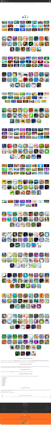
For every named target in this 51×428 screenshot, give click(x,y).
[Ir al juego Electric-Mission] (17, 265)
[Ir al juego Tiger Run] (46, 61)
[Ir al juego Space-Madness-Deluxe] (15, 275)
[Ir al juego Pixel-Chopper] (4, 115)
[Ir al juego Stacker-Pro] (25, 213)
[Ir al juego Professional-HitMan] (36, 260)
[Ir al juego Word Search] (40, 58)
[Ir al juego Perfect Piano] (46, 65)
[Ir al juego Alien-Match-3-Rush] (17, 285)
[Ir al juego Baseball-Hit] (39, 285)
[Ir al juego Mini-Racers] (36, 181)
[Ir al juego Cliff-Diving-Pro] (15, 43)
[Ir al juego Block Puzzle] (13, 101)
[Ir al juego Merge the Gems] (46, 137)
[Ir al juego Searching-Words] (33, 326)
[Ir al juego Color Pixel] (4, 172)
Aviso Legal (21, 417)
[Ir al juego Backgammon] (47, 336)
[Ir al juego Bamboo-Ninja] (17, 353)
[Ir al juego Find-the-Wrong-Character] (25, 239)
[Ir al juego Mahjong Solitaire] (16, 58)
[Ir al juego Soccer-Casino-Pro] (31, 275)
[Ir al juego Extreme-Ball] (12, 347)
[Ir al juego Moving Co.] (34, 58)
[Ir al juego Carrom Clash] (40, 61)
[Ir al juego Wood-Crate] (23, 156)
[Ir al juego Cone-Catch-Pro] (36, 43)
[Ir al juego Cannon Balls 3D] (28, 97)
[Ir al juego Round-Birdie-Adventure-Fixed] (4, 254)
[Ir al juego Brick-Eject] (9, 187)
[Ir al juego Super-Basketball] (9, 280)
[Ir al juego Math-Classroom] (23, 285)
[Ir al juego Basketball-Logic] (28, 192)
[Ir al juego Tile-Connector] (28, 306)
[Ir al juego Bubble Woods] (4, 129)
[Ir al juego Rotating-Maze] (36, 234)
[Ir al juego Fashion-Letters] (4, 260)
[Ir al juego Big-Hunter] (17, 49)
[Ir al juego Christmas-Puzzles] (25, 43)
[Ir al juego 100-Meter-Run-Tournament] (31, 110)
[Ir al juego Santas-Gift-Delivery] (15, 280)
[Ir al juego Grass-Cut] (28, 49)
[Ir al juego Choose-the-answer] (41, 38)
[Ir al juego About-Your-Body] (4, 151)
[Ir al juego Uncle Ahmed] (4, 61)
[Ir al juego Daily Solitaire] (22, 61)
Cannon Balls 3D (4, 377)
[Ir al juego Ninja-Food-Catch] (36, 38)
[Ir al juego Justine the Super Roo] (4, 165)
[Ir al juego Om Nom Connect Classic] (28, 165)
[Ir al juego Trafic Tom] (40, 133)
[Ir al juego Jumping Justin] (40, 65)
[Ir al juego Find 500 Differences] (22, 25)
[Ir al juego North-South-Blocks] (9, 43)
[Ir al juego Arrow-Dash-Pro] (9, 275)
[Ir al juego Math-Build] (41, 151)
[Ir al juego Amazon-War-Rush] (41, 341)
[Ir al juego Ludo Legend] (16, 129)
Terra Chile (3, 406)
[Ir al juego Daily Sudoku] (40, 97)
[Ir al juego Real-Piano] (41, 280)
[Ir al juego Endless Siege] (34, 22)
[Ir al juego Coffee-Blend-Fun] (25, 115)
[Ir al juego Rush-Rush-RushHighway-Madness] (47, 115)
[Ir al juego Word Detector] (10, 201)
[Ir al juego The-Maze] (17, 192)
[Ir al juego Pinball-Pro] (33, 120)
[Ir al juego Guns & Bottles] (46, 172)
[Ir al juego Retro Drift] (10, 137)
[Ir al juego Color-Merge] (15, 181)
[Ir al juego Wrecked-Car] (15, 239)
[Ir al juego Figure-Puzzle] (15, 38)
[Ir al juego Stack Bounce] (28, 58)
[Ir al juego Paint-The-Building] (4, 181)
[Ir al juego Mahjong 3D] (22, 58)
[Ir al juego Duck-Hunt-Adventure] (20, 187)
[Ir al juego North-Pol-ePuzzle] (20, 74)
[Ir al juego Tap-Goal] (39, 265)
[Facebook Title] (23, 17)
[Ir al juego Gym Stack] (28, 93)
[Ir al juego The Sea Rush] (10, 97)
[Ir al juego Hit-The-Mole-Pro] (47, 280)
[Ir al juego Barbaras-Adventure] (31, 187)
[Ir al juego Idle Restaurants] (46, 133)
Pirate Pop (3, 384)
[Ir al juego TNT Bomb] (16, 97)
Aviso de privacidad (25, 417)
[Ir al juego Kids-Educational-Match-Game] (9, 260)
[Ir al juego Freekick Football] (46, 201)
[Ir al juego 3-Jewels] (25, 341)
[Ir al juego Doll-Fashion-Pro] (20, 239)
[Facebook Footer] (23, 422)
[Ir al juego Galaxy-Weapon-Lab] (28, 353)
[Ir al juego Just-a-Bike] (28, 156)
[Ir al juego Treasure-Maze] (15, 151)
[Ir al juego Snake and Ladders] (46, 22)
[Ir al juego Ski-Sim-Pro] (31, 341)
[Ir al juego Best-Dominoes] (47, 151)
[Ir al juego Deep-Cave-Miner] (23, 49)
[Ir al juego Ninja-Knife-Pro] (20, 275)
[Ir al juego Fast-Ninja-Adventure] (47, 79)
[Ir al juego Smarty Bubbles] (4, 93)
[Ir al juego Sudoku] (40, 137)
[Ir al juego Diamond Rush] (16, 22)
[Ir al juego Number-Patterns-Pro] (4, 187)
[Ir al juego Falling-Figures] (33, 285)
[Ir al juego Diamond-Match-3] (36, 280)
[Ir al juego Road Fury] (19, 101)
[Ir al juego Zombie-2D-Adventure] (12, 306)
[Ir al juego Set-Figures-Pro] (23, 265)
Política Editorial (29, 417)
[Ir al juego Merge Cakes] (34, 201)
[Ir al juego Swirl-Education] (17, 306)
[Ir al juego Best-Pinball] (9, 74)
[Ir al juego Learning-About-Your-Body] (47, 321)
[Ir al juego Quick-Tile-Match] (15, 187)
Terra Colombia (25, 406)
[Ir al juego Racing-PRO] (25, 74)
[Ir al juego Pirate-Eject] (9, 321)
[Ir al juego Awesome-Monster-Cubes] (41, 110)
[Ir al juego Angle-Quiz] (31, 254)
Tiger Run (3, 385)
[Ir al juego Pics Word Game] (22, 137)
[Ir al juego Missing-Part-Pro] (20, 115)
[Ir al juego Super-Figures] (39, 224)
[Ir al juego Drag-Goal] (15, 260)
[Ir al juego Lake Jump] (34, 25)
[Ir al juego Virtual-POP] (12, 156)
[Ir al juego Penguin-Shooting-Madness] (31, 181)
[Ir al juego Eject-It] (33, 306)
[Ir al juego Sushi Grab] (34, 61)
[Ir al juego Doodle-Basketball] (47, 239)
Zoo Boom (3, 383)
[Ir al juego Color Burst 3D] (46, 165)
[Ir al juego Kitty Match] (16, 165)
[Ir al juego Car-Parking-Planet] (20, 254)
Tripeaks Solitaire (4, 378)
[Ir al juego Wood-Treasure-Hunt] (33, 224)
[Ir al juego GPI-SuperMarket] (20, 181)
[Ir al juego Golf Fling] (10, 172)
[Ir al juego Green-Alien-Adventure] (4, 295)
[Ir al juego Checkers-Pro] (36, 151)
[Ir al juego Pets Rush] (22, 93)
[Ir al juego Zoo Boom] (34, 65)
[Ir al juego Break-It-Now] (9, 234)
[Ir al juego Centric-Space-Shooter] (25, 219)
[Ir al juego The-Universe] (20, 219)
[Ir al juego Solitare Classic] (46, 58)
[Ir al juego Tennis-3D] (15, 74)
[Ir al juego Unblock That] (4, 137)
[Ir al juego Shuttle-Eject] (39, 156)
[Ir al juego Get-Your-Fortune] (31, 79)
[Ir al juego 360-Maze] (12, 285)
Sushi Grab (3, 382)
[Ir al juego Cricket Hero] (10, 93)
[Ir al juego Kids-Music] (4, 219)
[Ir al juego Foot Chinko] (28, 169)
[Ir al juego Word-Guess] (41, 260)
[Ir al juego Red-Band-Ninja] (28, 326)
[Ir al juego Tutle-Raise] (20, 295)
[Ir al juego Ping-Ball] (41, 187)
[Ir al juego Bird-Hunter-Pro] (31, 219)
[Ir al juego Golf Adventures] (4, 169)
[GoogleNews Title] (28, 17)
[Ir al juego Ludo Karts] (28, 129)
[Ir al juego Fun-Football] (31, 234)
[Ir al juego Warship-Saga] (36, 79)
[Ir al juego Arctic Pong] (40, 201)
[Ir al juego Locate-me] (20, 43)
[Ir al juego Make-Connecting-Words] (15, 234)
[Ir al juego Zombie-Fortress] (47, 181)
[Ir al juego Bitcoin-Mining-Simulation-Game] (41, 219)
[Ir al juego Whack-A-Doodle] (31, 239)
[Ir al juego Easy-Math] (23, 224)
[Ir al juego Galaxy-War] (47, 187)
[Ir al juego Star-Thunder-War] (36, 239)
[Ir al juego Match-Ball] (15, 254)
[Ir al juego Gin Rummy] (10, 58)
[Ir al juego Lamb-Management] (25, 110)
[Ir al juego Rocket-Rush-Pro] (25, 234)
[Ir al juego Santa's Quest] (22, 65)
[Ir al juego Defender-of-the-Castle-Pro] (39, 120)
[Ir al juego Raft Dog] (40, 25)
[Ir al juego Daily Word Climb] (10, 133)
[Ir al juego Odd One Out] (28, 29)
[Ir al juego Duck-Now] (41, 213)
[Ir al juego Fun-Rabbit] (4, 110)
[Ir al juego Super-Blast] (4, 280)
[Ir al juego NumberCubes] (23, 347)
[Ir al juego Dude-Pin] (41, 239)
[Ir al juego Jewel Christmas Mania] (10, 129)
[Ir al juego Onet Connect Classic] (16, 65)
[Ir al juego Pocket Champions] (40, 169)
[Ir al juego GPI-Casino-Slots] (41, 115)
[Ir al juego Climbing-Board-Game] (23, 192)
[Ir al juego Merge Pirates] (40, 22)
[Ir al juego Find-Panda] (36, 187)
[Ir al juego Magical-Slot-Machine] (4, 43)
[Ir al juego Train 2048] (34, 169)
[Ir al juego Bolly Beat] (10, 25)
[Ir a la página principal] (4, 1)
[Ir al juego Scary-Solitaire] (31, 74)
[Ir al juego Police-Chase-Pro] (47, 38)
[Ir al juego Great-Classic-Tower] (20, 336)
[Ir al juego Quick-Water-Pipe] (4, 213)
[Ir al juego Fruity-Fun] (12, 192)
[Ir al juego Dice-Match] (4, 341)
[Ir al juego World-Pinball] (12, 224)
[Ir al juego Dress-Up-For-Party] (36, 275)
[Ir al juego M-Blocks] (41, 79)
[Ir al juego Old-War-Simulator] (12, 265)
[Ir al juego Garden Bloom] (4, 22)
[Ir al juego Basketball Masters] (16, 201)
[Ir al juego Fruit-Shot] (41, 43)
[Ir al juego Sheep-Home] (9, 295)
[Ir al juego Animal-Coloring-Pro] (36, 336)
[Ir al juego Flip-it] (17, 326)
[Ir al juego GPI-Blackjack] (9, 38)
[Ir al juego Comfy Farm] (34, 93)
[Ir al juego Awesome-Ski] (4, 234)
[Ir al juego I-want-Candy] (25, 181)
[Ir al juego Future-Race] (39, 49)
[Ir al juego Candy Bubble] (46, 93)
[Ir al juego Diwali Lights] (28, 172)
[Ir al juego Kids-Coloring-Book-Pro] (47, 213)
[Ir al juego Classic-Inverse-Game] (31, 43)
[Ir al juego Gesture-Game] (20, 213)
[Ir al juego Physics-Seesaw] (31, 260)
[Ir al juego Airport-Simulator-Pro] (4, 38)
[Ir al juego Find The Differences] (46, 169)
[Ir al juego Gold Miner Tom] (10, 65)
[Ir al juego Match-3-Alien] (4, 79)
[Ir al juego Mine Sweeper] (10, 169)
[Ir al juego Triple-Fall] (33, 265)
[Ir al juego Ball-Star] (20, 38)
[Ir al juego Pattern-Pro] (25, 321)
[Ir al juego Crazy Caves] (16, 61)
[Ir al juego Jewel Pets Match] (28, 25)
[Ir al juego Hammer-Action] (15, 219)
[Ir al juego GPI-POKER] (4, 239)
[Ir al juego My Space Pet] (22, 169)
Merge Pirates (4, 380)
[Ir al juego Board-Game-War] (15, 110)
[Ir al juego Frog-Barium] (23, 353)
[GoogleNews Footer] (28, 422)
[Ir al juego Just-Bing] (47, 110)
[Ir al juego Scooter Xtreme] (34, 172)
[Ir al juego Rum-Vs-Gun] (31, 213)
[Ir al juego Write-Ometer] (47, 260)
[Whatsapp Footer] (25, 422)
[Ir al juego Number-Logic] (17, 156)
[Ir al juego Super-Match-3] (39, 326)
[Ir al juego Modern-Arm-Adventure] (36, 110)
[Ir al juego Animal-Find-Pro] (47, 43)
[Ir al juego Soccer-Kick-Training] (4, 336)
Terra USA (3, 408)
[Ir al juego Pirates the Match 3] (43, 101)
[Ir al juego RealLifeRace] (25, 295)
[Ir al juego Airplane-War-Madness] (31, 151)
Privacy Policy (17, 396)
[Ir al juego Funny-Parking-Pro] (12, 326)
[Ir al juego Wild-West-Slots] (20, 234)
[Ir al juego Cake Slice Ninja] (22, 29)
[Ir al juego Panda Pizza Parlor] (31, 101)
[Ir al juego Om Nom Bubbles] (34, 137)
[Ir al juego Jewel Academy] (34, 129)
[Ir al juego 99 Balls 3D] (22, 22)
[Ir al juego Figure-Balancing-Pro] (9, 213)
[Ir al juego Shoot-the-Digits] (20, 341)
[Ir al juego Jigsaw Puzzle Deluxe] (46, 29)
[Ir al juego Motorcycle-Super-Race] (20, 151)
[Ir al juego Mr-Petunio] (39, 347)
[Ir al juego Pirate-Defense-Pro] (15, 213)
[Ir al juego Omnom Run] (4, 25)
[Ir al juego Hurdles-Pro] (33, 192)
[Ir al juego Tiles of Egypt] (37, 101)
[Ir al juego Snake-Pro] (25, 336)
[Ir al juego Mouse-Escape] (47, 341)
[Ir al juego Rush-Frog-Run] (15, 295)
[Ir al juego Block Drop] (34, 97)
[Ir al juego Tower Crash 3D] (10, 22)
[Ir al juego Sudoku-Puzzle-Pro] (28, 224)
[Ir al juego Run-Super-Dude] (4, 74)
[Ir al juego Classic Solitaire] (4, 97)
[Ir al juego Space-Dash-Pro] (9, 219)
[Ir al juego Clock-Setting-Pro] (47, 234)
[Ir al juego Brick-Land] (23, 326)
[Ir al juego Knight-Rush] (41, 74)
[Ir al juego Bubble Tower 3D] (40, 129)
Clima (25, 408)
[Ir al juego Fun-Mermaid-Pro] (47, 254)
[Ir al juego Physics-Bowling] (15, 115)
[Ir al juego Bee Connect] (4, 29)
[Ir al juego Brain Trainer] (16, 172)
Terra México (47, 406)
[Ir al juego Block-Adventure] (36, 295)
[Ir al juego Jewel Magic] (4, 65)
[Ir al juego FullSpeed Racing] (4, 58)
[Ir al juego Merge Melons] (16, 93)
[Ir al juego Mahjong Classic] (22, 165)
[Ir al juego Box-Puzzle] (15, 341)
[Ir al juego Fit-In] (36, 254)
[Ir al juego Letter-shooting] (23, 306)
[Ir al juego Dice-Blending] (25, 38)
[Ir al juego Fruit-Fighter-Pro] (41, 234)
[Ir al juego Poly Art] (46, 97)
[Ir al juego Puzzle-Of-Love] (39, 306)
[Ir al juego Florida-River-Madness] (9, 181)
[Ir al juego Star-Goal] (4, 275)
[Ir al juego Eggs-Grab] (28, 120)
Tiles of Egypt (4, 381)
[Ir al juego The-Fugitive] (12, 120)
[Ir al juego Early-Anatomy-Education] (47, 74)
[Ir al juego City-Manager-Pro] (25, 260)
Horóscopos (47, 408)
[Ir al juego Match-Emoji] (9, 254)
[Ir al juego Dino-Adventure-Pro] (9, 239)
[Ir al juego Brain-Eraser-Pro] (33, 353)
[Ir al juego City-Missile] (39, 192)
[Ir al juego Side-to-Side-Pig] (25, 187)
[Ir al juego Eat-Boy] (9, 341)
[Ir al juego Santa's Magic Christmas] (46, 129)
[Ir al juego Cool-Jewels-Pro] (36, 219)
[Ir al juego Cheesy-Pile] (20, 79)
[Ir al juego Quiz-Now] (31, 295)
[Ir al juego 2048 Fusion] (4, 133)
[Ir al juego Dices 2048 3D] (16, 169)
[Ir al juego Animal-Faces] (9, 336)
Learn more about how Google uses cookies (43, 396)
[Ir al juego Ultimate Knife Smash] (34, 133)
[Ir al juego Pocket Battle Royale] (16, 29)
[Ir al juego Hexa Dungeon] (40, 29)
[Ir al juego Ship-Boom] (25, 280)
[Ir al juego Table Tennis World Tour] (46, 25)
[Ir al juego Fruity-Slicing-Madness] (25, 151)
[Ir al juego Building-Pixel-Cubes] (25, 254)
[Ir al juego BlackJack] (47, 219)
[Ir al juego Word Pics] (22, 129)
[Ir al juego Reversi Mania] (10, 165)
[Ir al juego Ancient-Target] (17, 347)
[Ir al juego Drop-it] (31, 280)
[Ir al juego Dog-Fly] (20, 260)
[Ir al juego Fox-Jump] (33, 49)
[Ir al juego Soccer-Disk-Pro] (15, 336)
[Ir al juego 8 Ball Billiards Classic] (22, 172)
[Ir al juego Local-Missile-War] (9, 110)
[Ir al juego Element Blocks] (28, 65)
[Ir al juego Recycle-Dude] (20, 280)
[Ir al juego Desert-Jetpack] (28, 347)
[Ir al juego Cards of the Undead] (40, 93)
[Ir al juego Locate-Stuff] (36, 74)
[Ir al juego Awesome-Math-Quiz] (41, 321)
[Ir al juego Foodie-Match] (15, 321)
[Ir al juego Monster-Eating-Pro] (17, 224)
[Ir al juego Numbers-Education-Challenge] (9, 79)
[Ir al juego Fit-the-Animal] (31, 38)
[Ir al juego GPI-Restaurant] (17, 120)
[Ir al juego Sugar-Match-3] (41, 254)
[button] (50, 1)
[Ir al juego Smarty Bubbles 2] (22, 201)
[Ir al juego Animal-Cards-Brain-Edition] (20, 110)
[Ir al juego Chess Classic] (28, 137)
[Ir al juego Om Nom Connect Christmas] (22, 133)
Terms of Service (13, 396)
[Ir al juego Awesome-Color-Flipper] (33, 347)
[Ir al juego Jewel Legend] (34, 29)
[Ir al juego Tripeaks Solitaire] (7, 101)
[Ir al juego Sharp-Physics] (36, 213)
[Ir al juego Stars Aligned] (28, 201)
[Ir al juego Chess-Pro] (23, 120)
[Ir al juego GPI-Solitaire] (25, 79)
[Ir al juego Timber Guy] (34, 165)
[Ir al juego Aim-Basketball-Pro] (41, 275)
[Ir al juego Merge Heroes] (22, 97)
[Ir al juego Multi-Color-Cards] (47, 275)
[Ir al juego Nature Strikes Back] (4, 201)
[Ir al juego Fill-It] (31, 321)
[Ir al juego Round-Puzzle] (15, 79)
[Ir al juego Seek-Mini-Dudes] (9, 151)
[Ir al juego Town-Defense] (20, 321)
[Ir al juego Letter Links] (16, 25)
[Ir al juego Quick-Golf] (28, 285)
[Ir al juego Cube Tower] (28, 61)
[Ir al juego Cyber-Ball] (36, 341)
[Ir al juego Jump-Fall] (31, 336)
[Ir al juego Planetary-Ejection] (12, 49)
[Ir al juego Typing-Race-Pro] (41, 181)
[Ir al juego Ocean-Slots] (36, 321)
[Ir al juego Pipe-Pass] (31, 115)
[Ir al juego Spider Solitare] (10, 61)
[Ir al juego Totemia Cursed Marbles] (25, 101)
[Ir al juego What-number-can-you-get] (47, 295)
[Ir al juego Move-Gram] (4, 321)
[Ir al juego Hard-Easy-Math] (41, 336)
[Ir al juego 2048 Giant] (16, 137)
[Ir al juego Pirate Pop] (10, 29)
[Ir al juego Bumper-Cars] (33, 156)
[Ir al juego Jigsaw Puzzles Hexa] (28, 133)
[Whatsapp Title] (25, 17)
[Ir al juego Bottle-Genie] (28, 265)
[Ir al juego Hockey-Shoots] (25, 275)
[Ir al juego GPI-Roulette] (9, 115)
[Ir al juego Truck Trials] (16, 133)
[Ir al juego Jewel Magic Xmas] (28, 22)
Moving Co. (3, 379)
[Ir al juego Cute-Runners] (41, 295)
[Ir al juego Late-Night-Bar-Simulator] (36, 115)
